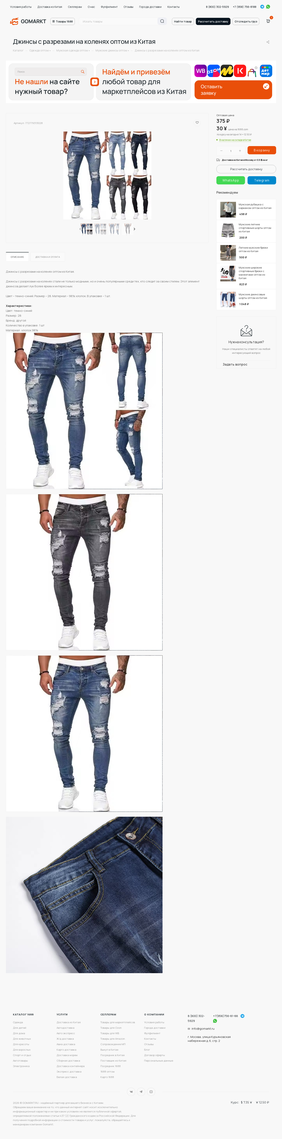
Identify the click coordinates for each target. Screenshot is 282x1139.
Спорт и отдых (22, 1055)
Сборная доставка (68, 1060)
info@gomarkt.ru (203, 1029)
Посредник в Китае (112, 1055)
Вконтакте (131, 1092)
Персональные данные (158, 1060)
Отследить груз (246, 21)
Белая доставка (67, 1077)
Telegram (262, 7)
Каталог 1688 (23, 1014)
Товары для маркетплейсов (117, 1022)
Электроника (21, 1066)
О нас (91, 7)
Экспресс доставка (69, 1071)
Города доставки (150, 7)
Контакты (173, 7)
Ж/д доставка (65, 1038)
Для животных (22, 1038)
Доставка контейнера (71, 1066)
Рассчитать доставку (213, 21)
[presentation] (80, 229)
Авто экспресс (66, 1033)
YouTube (151, 1092)
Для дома (19, 1033)
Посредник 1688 (110, 1066)
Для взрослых (22, 1049)
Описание (17, 256)
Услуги (62, 1014)
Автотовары (20, 1060)
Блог (147, 1049)
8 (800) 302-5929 (217, 7)
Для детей (19, 1027)
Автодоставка (65, 1027)
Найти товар (183, 21)
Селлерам (75, 7)
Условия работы (21, 7)
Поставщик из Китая (113, 1060)
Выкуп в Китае (109, 1049)
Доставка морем (67, 1055)
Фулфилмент (109, 7)
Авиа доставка (66, 1044)
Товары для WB (109, 1033)
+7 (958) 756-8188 (244, 7)
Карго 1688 (107, 1077)
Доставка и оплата (47, 256)
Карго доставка (66, 1049)
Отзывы (128, 7)
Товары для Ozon (111, 1027)
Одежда (18, 1022)
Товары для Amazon (112, 1038)
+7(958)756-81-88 (225, 1016)
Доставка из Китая (49, 7)
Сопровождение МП (113, 1044)
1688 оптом (107, 1071)
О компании (154, 1014)
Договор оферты (154, 1055)
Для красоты (21, 1044)
